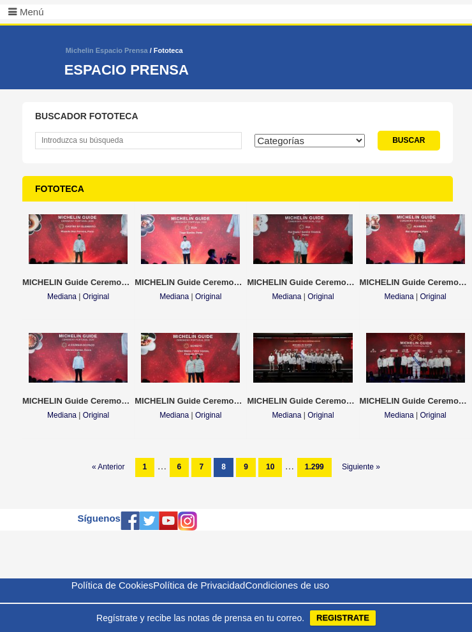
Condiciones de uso (287, 585)
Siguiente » (361, 466)
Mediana (62, 296)
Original (96, 296)
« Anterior (108, 466)
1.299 (314, 466)
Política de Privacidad (199, 585)
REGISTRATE (342, 617)
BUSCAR (408, 140)
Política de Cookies (112, 585)
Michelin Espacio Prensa (107, 50)
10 (270, 466)
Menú (32, 11)
